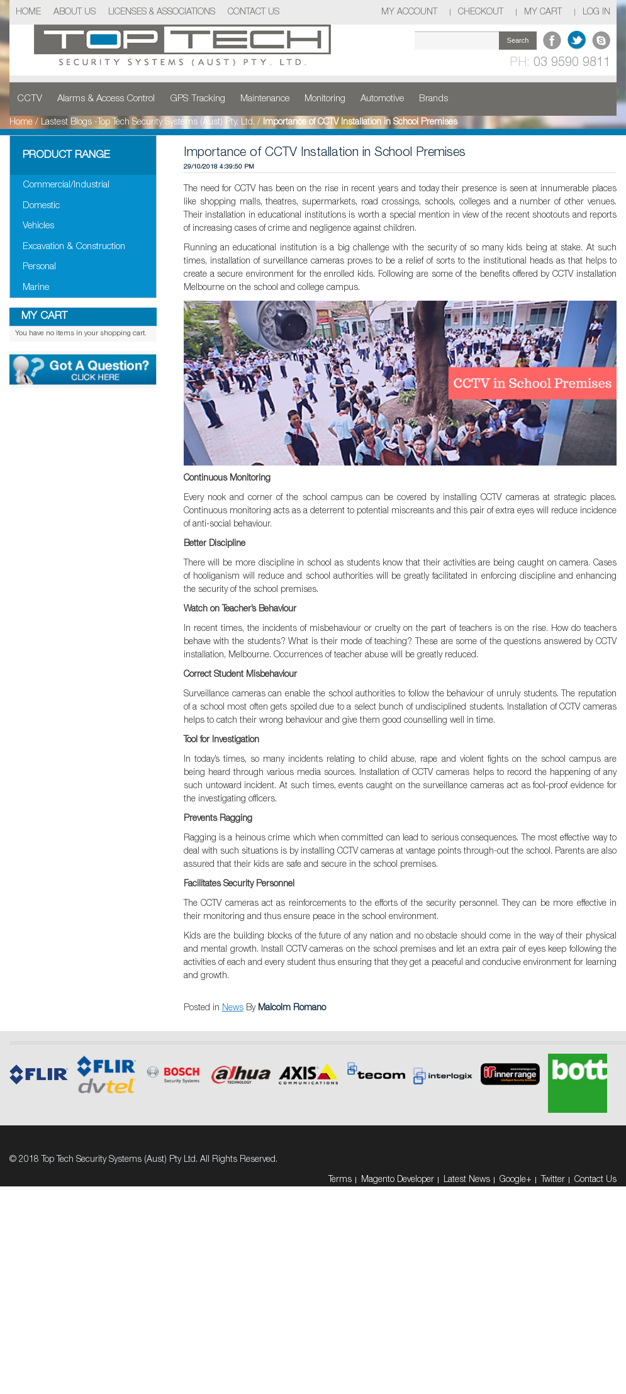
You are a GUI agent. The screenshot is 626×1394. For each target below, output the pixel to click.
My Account (409, 12)
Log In (596, 12)
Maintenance (264, 98)
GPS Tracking (197, 98)
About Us (74, 12)
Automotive (382, 98)
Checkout (480, 12)
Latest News (467, 1180)
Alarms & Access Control (106, 98)
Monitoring (325, 98)
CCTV (29, 98)
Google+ (516, 1180)
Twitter (553, 1180)
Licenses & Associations (161, 12)
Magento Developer (397, 1180)
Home (28, 12)
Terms (340, 1180)
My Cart (543, 12)
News (232, 1008)
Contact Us (253, 12)
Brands (433, 98)
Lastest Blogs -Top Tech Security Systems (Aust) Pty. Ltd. (148, 122)
